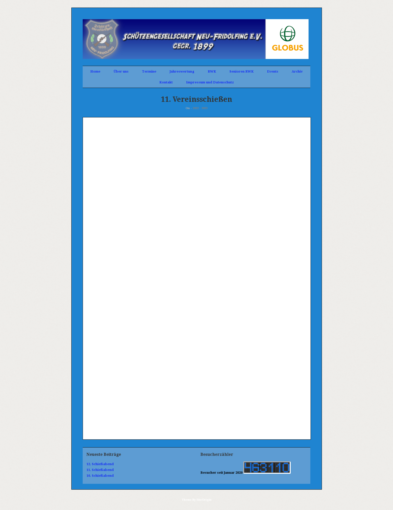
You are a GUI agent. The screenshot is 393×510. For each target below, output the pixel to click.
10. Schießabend (100, 475)
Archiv (297, 71)
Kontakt (166, 82)
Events (272, 71)
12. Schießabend (100, 464)
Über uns (121, 71)
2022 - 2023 (200, 108)
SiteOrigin (203, 499)
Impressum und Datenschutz (210, 82)
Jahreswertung (182, 71)
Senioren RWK (241, 71)
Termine (149, 71)
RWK (212, 71)
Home (95, 71)
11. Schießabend (100, 470)
